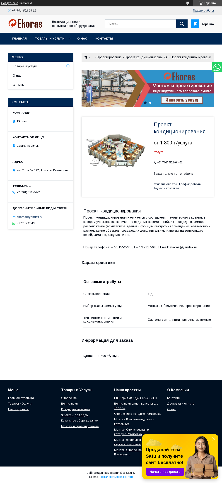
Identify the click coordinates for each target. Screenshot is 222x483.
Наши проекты (18, 409)
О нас (82, 38)
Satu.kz (130, 472)
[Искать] (182, 23)
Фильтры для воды (74, 415)
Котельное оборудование (79, 420)
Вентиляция (69, 403)
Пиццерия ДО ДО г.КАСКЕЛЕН (135, 398)
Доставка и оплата (180, 403)
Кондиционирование (75, 409)
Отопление (69, 398)
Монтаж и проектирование (80, 426)
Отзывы (18, 85)
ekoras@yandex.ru (29, 217)
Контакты (104, 38)
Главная (19, 38)
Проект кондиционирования (146, 57)
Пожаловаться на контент (116, 476)
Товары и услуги (50, 38)
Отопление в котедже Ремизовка (137, 413)
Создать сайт (9, 3)
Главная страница (21, 398)
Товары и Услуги (19, 403)
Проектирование (109, 57)
